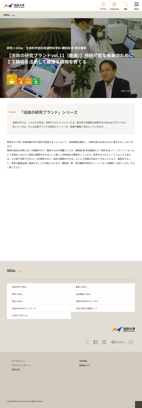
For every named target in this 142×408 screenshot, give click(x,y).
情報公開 (16, 369)
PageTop (138, 404)
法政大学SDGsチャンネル (87, 301)
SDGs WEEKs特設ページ (86, 308)
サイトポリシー (18, 361)
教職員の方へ (85, 365)
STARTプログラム (20, 315)
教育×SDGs (81, 286)
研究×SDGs (17, 294)
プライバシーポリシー (21, 365)
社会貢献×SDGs (83, 294)
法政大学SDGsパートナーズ (24, 308)
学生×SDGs (17, 301)
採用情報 (83, 361)
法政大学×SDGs (19, 286)
